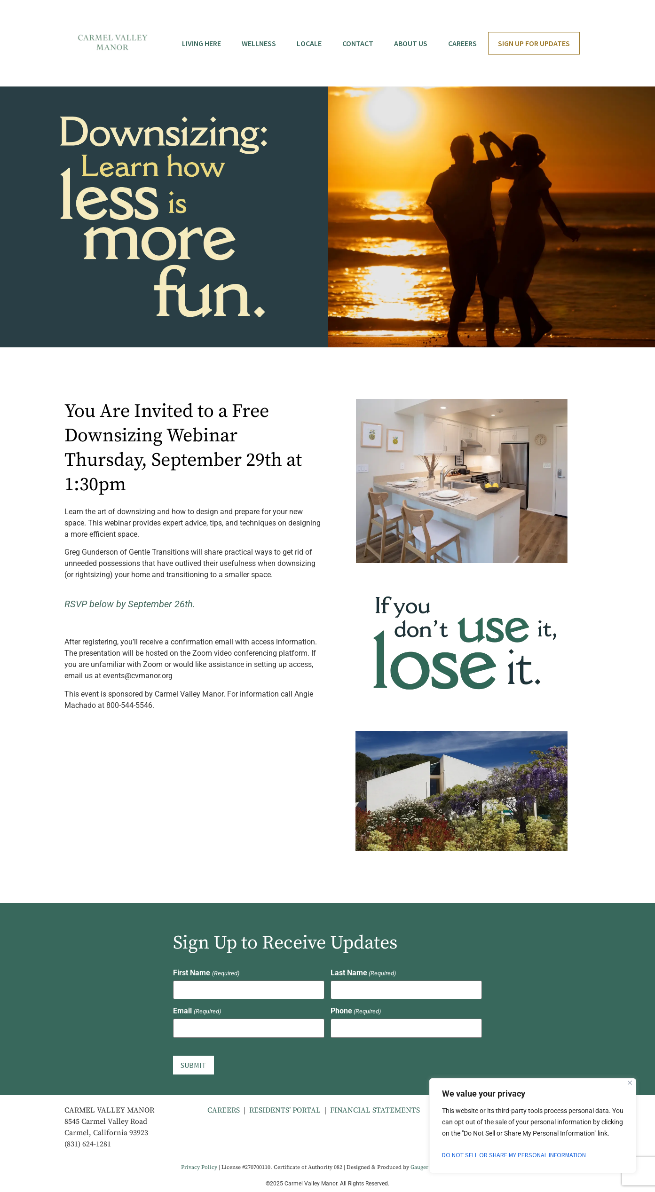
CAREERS (223, 1109)
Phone (356, 1011)
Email (197, 1011)
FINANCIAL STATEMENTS (375, 1109)
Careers (462, 43)
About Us (410, 43)
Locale (309, 43)
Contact (357, 43)
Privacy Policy (199, 1167)
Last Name (363, 973)
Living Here (201, 43)
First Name (206, 973)
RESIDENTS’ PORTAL (285, 1109)
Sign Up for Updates (534, 43)
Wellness (259, 43)
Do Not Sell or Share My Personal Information (514, 1155)
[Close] (630, 1083)
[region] (532, 1125)
